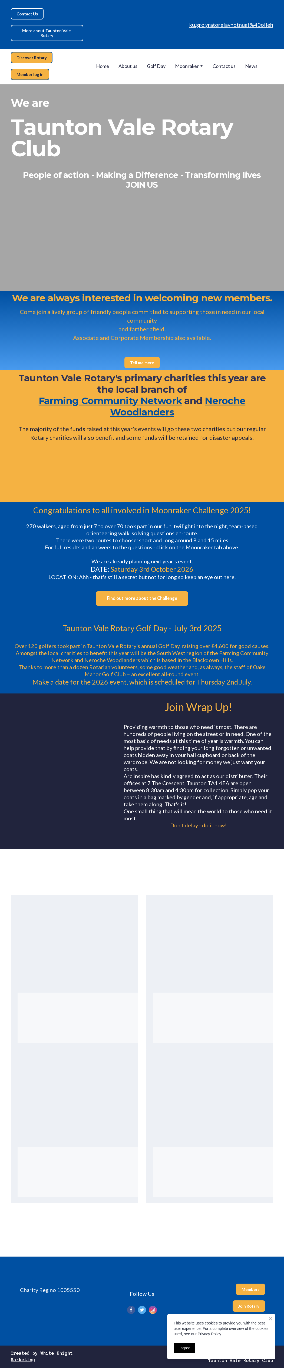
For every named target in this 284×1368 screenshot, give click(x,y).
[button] (27, 13)
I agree (184, 1348)
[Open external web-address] (108, 475)
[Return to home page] (136, 24)
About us (127, 66)
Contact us (224, 66)
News (251, 66)
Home (102, 66)
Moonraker (187, 66)
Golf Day (156, 66)
